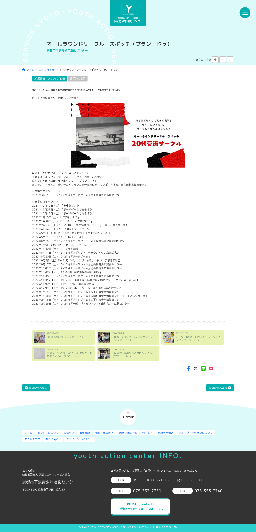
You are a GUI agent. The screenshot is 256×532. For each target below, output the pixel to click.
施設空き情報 (165, 433)
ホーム (28, 69)
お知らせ (69, 433)
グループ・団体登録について (196, 433)
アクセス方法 (32, 439)
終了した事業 (46, 69)
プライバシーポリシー (79, 439)
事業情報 (84, 433)
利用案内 (147, 433)
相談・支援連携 (104, 433)
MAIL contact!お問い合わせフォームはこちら (140, 506)
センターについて (48, 433)
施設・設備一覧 (128, 433)
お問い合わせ (53, 439)
